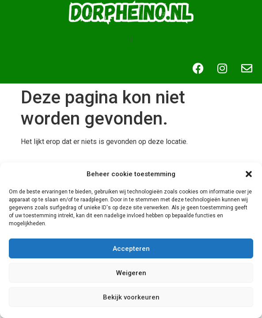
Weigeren (131, 273)
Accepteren (131, 249)
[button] (248, 174)
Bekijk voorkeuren (131, 297)
